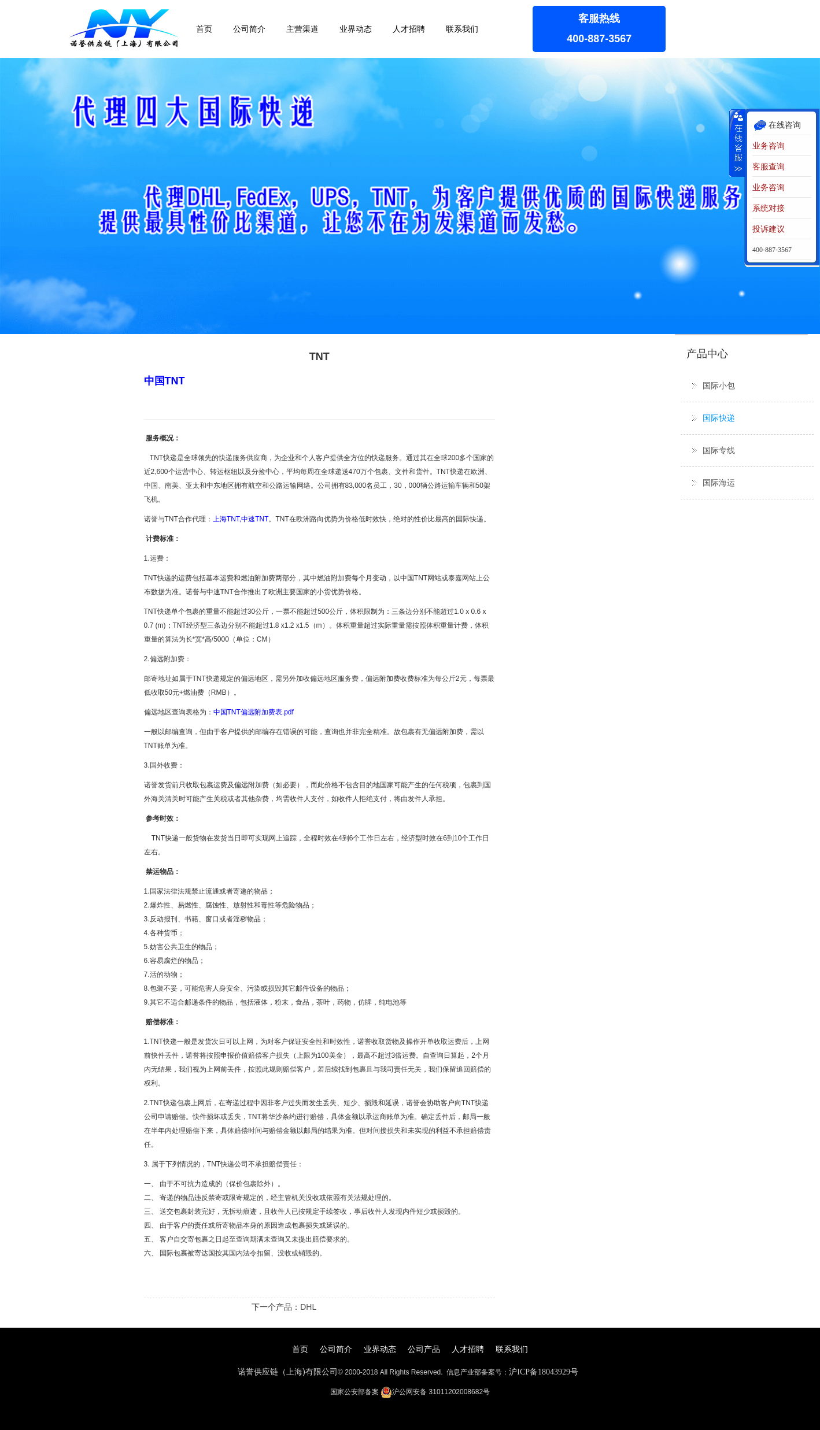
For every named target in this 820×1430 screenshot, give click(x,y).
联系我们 (462, 29)
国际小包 (719, 385)
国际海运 (719, 482)
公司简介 (249, 29)
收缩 (737, 143)
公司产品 (424, 1349)
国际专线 (719, 450)
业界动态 (355, 29)
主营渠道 (302, 29)
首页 (204, 29)
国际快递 (719, 418)
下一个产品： (276, 1307)
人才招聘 (409, 29)
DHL (308, 1307)
